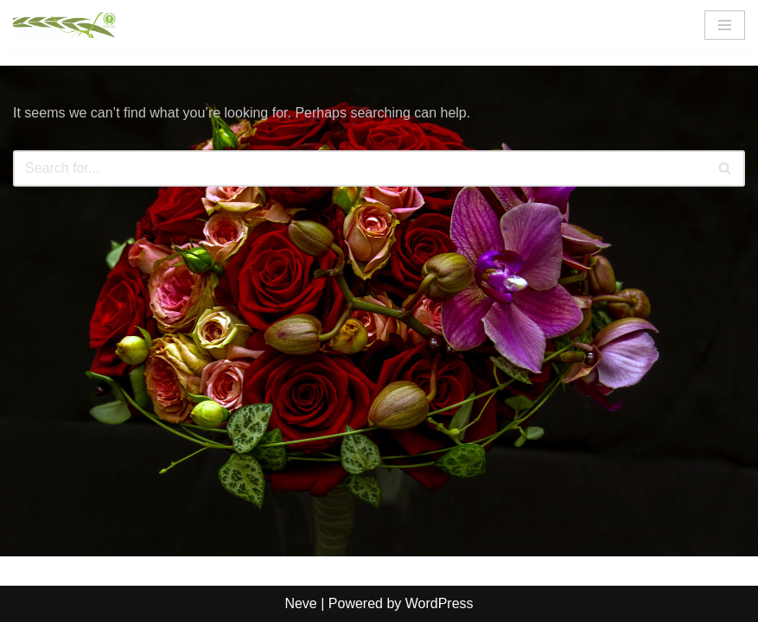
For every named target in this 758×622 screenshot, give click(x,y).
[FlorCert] (65, 25)
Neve (300, 603)
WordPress (439, 603)
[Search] (359, 168)
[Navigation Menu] (724, 25)
